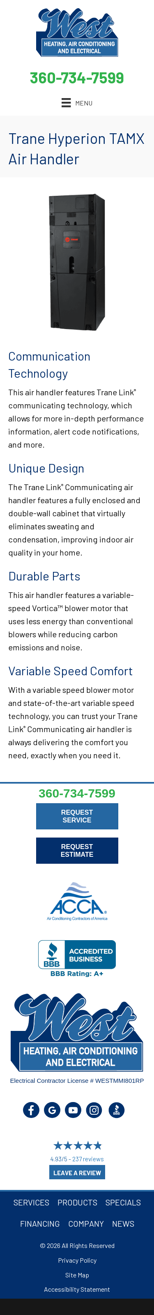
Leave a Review (77, 1172)
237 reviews (88, 1159)
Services (31, 1202)
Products (77, 1202)
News (123, 1223)
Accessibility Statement (77, 1289)
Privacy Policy (77, 1260)
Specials (123, 1202)
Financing (40, 1223)
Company (86, 1223)
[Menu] (76, 103)
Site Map (77, 1275)
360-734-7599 (77, 77)
